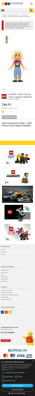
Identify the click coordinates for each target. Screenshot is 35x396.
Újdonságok (4, 276)
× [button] (33, 361)
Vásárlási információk (7, 292)
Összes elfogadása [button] (17, 385)
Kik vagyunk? (5, 246)
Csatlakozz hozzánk (8, 307)
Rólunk (3, 249)
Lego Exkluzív (5, 270)
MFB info (3, 254)
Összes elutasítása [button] (17, 389)
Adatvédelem (5, 297)
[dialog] (17, 377)
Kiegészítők (4, 281)
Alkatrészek (4, 278)
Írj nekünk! (5, 340)
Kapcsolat (4, 252)
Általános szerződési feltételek (10, 294)
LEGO (2, 274)
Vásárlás (4, 287)
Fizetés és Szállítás (6, 290)
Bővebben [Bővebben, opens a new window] (11, 369)
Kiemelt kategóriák (7, 266)
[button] (17, 393)
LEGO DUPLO (5, 272)
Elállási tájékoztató (6, 299)
